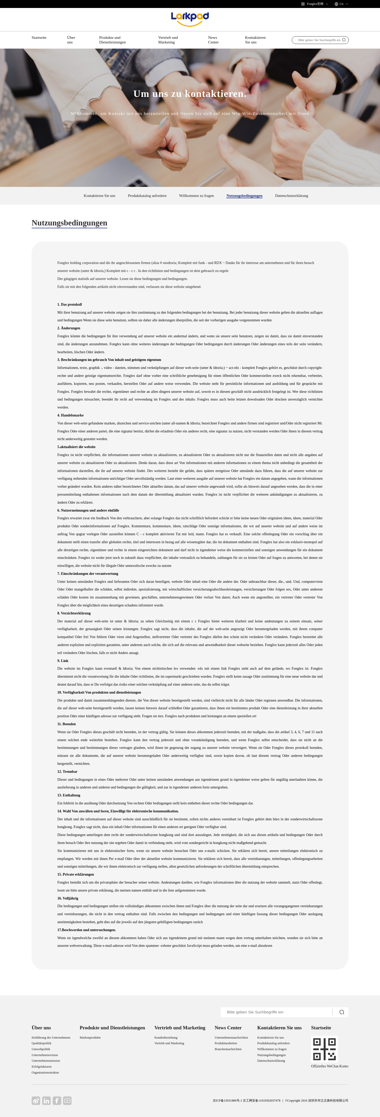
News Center (213, 39)
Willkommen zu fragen (196, 196)
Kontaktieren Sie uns (255, 39)
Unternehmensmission (46, 1060)
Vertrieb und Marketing (168, 39)
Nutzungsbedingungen (244, 196)
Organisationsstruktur (45, 1072)
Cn (341, 4)
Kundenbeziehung (165, 1037)
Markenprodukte (90, 1037)
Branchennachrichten (228, 1049)
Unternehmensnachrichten (231, 1037)
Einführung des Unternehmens (51, 1037)
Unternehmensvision (45, 1055)
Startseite (39, 37)
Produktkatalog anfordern (147, 196)
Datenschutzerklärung (291, 196)
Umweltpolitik (41, 1049)
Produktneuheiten (226, 1043)
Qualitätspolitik (41, 1043)
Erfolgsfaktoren (41, 1066)
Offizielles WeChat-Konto (329, 1066)
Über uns (71, 39)
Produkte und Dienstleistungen (112, 39)
